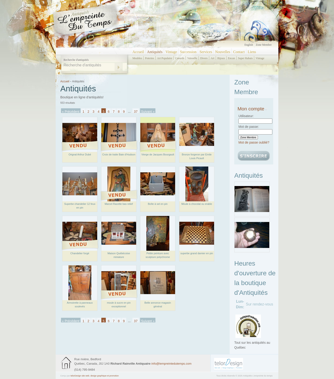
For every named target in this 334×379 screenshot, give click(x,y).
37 (136, 111)
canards (179, 58)
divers (204, 58)
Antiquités (155, 52)
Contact (239, 52)
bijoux (221, 58)
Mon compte (252, 108)
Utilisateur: (246, 116)
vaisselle (192, 58)
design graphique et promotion (104, 376)
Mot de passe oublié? (253, 142)
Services (205, 52)
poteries (149, 58)
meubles (137, 58)
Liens (252, 52)
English (248, 44)
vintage (260, 58)
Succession (188, 52)
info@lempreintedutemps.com (171, 363)
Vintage (171, 52)
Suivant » (147, 111)
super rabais (245, 58)
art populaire (164, 58)
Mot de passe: (248, 126)
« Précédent (71, 111)
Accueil (138, 52)
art (212, 58)
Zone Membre (264, 44)
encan (231, 58)
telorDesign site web (80, 376)
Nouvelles (222, 52)
